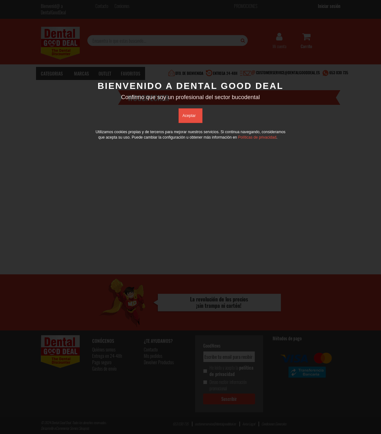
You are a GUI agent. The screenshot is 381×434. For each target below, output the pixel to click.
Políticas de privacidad (257, 137)
